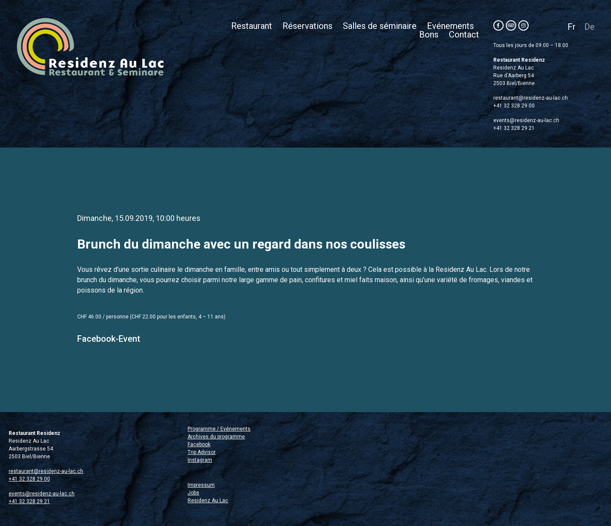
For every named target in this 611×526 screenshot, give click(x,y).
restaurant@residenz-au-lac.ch (530, 98)
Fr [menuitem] (571, 27)
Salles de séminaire (380, 26)
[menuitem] (571, 26)
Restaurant (251, 26)
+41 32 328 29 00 (514, 106)
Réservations (307, 26)
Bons (429, 34)
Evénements (450, 26)
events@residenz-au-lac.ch (526, 120)
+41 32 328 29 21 (514, 128)
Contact (464, 34)
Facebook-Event (108, 339)
